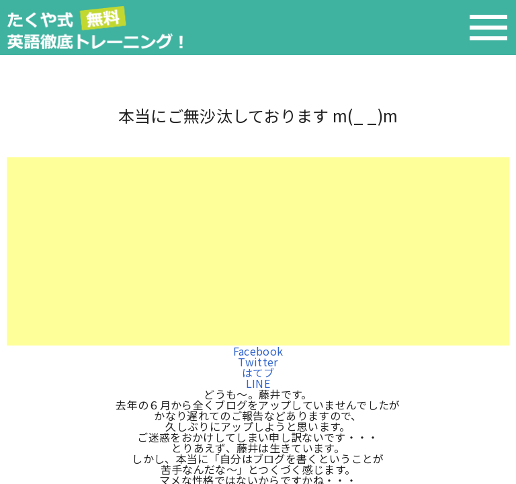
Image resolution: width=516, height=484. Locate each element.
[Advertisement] (258, 251)
